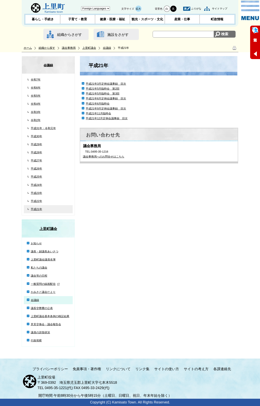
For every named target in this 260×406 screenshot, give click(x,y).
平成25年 (36, 176)
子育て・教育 (77, 19)
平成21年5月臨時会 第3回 (102, 93)
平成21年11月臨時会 (98, 113)
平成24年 (36, 184)
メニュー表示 (250, 10)
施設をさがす (118, 35)
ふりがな (196, 8)
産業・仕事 (182, 19)
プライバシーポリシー (50, 369)
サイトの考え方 (196, 369)
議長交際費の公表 (42, 308)
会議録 (107, 47)
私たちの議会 (39, 267)
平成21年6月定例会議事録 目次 (106, 98)
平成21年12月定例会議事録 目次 (107, 118)
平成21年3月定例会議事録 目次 (106, 83)
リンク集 (142, 369)
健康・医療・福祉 (112, 19)
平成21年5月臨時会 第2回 (102, 88)
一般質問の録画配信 (45, 283)
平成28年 (36, 152)
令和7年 (36, 79)
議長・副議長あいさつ (44, 251)
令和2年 (36, 120)
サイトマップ (219, 8)
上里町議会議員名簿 (43, 259)
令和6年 (36, 87)
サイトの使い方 (166, 369)
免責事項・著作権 (87, 369)
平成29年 (36, 144)
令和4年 (36, 103)
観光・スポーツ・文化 (147, 19)
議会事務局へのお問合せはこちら (103, 156)
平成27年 (36, 160)
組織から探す (47, 47)
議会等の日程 (39, 275)
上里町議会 (89, 47)
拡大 (138, 8)
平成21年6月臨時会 (98, 103)
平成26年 (36, 168)
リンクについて (118, 369)
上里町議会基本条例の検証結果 (50, 316)
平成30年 (36, 136)
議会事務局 (69, 47)
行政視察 (36, 340)
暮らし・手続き (43, 19)
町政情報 (217, 19)
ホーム (28, 47)
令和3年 (36, 112)
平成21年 (36, 209)
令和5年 (36, 95)
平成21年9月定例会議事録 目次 (106, 108)
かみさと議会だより (43, 292)
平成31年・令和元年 (43, 128)
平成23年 (36, 193)
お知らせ (36, 243)
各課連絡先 (222, 369)
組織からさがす (69, 35)
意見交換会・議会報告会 (46, 324)
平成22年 (36, 201)
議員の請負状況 (40, 332)
